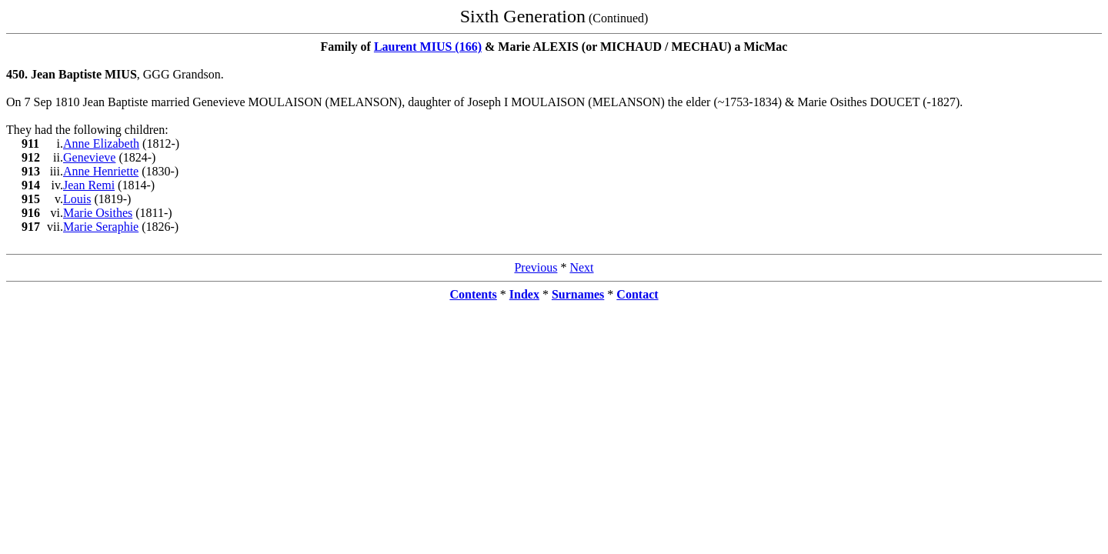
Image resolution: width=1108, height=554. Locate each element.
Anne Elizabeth (101, 143)
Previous (535, 267)
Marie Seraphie (100, 226)
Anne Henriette (100, 171)
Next (581, 267)
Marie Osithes (97, 212)
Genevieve (89, 157)
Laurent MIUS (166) (428, 46)
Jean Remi (89, 185)
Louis (77, 198)
